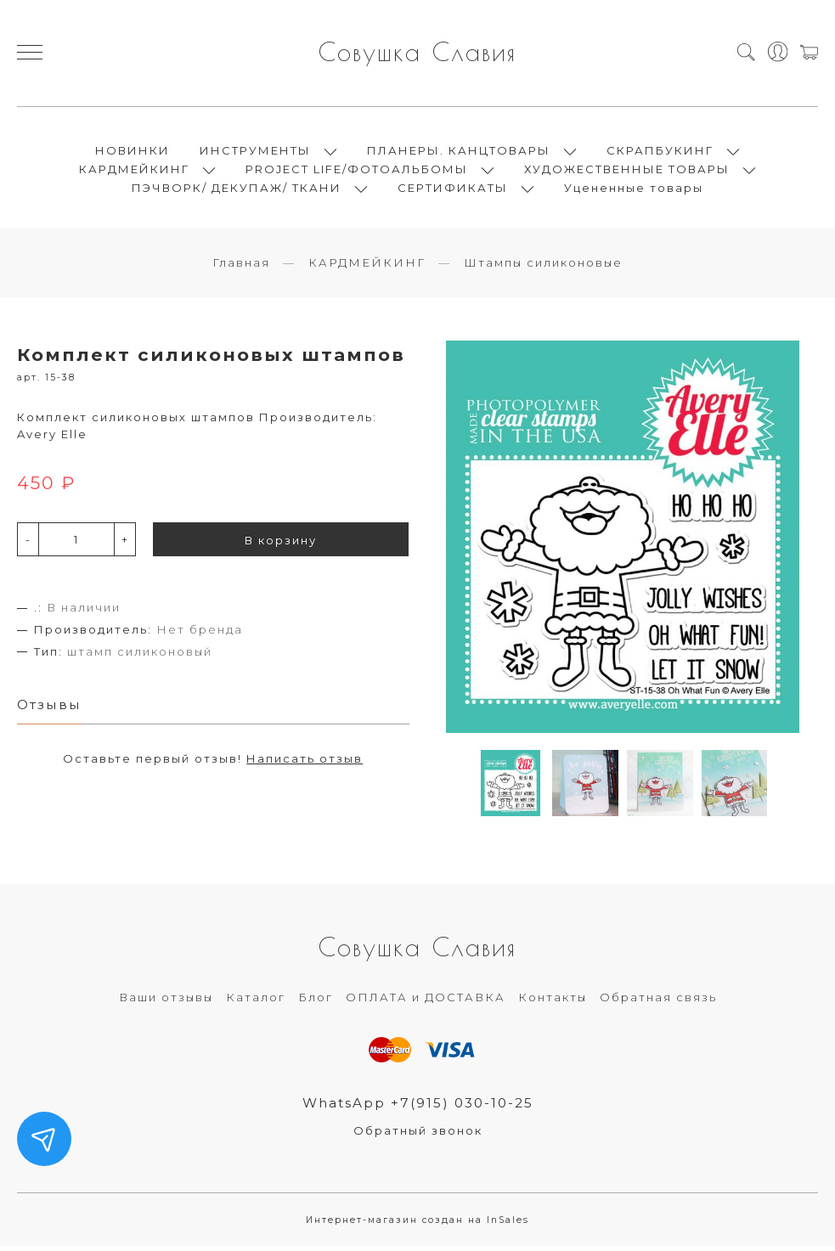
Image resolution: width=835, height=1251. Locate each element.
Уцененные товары (633, 190)
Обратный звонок (417, 1135)
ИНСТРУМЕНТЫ (255, 153)
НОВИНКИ (132, 153)
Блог (315, 1002)
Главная (241, 267)
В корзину (281, 545)
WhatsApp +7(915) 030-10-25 (417, 1107)
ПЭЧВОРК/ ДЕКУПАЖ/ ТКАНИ (236, 190)
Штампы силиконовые (543, 267)
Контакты (552, 1002)
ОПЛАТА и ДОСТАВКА (425, 1002)
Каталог (255, 1002)
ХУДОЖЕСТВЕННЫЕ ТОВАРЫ (627, 171)
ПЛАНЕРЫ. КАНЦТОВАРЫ (458, 153)
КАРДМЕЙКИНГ (134, 171)
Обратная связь (658, 1002)
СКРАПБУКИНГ (660, 153)
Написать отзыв (304, 763)
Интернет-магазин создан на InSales (417, 1225)
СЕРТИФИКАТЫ (453, 190)
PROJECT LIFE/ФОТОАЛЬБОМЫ (356, 171)
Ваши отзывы (166, 1002)
